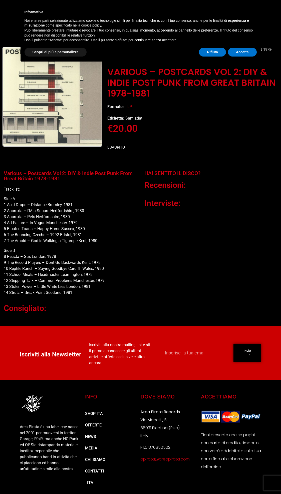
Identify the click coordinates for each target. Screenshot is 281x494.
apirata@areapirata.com (165, 459)
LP (129, 106)
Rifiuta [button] (212, 52)
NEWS (90, 436)
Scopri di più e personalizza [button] (56, 52)
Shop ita (94, 413)
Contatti (94, 471)
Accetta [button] (242, 52)
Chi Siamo (95, 459)
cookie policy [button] (91, 25)
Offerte (93, 425)
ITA (89, 482)
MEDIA (91, 448)
